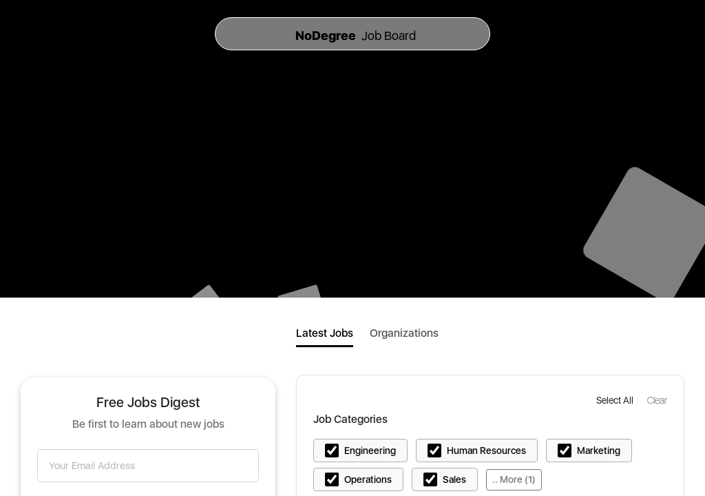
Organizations (404, 333)
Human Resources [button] (486, 450)
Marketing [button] (598, 450)
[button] (616, 399)
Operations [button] (368, 479)
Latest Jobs (324, 333)
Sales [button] (454, 479)
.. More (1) (514, 479)
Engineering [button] (370, 450)
